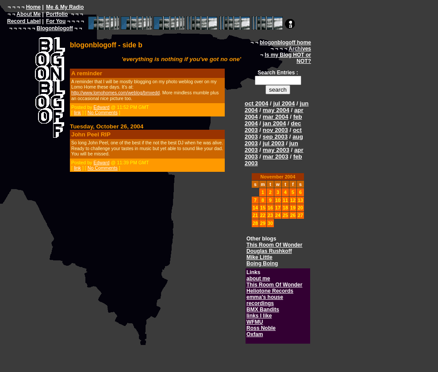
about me (258, 278)
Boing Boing (262, 263)
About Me (28, 14)
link (77, 112)
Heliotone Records (269, 291)
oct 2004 (256, 103)
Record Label (24, 21)
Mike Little (259, 257)
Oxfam (254, 334)
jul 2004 (284, 103)
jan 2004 (274, 123)
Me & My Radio (65, 7)
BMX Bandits (262, 309)
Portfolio (57, 14)
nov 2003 (275, 130)
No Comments (103, 112)
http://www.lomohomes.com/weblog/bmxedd (115, 92)
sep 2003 (275, 136)
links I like (259, 316)
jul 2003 (273, 143)
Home (33, 7)
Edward (101, 107)
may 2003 (276, 150)
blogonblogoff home (285, 42)
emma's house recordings (264, 300)
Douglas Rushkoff (269, 251)
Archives (299, 49)
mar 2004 (275, 116)
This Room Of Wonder (274, 245)
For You (55, 21)
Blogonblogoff (55, 28)
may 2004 (276, 110)
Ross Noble (261, 328)
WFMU (254, 322)
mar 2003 (275, 156)
